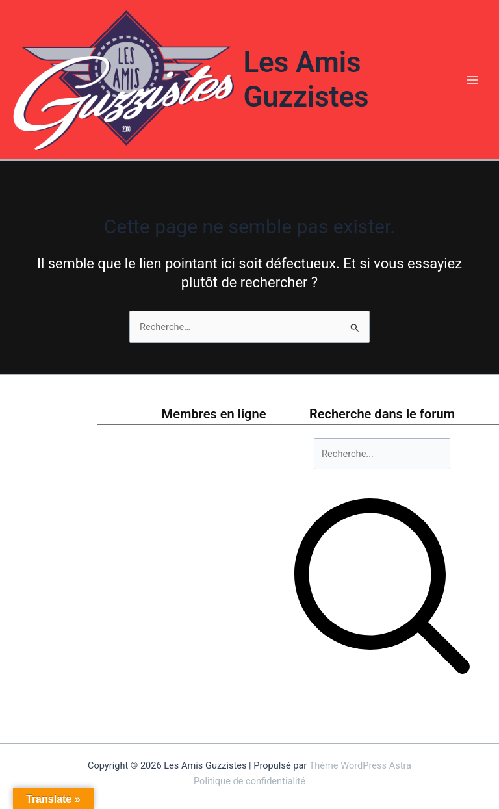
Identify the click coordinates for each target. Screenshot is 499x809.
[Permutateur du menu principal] (472, 80)
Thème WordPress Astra (360, 765)
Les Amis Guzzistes (305, 79)
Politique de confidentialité (249, 781)
